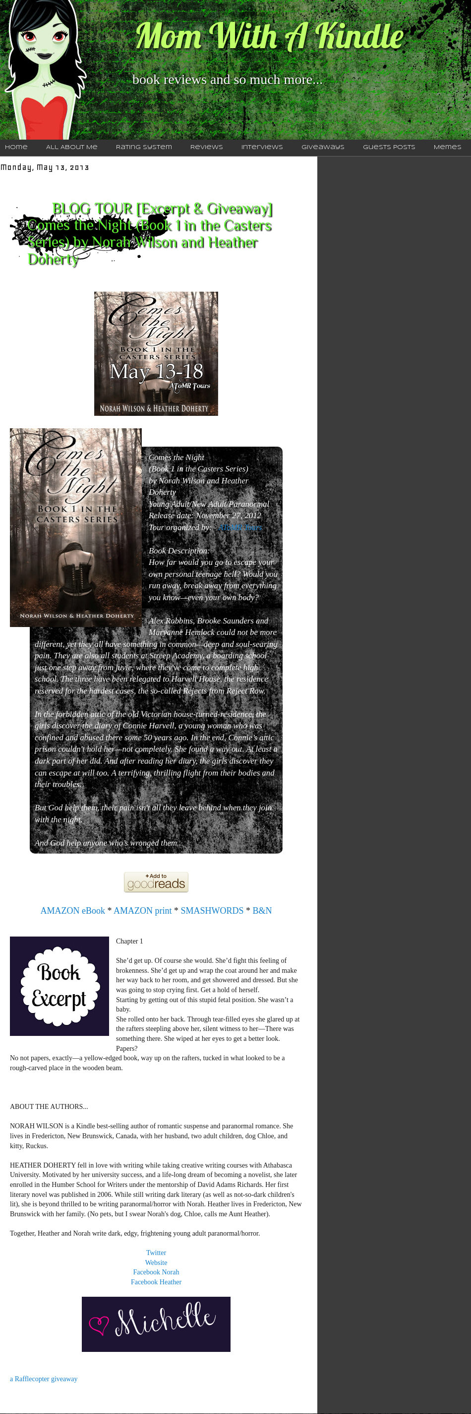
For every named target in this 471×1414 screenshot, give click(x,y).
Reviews (206, 147)
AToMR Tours (240, 527)
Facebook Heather (156, 1282)
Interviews (262, 147)
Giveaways (323, 147)
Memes (448, 147)
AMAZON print (143, 911)
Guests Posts (389, 147)
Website (156, 1262)
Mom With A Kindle (269, 35)
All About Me (72, 147)
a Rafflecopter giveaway (44, 1379)
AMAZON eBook (73, 911)
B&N (262, 911)
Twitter (156, 1253)
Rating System (144, 147)
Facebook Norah (156, 1272)
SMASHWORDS (211, 911)
